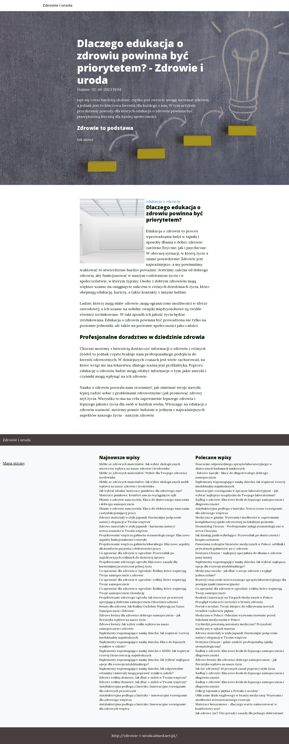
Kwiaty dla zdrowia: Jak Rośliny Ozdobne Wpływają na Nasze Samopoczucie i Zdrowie (141, 608)
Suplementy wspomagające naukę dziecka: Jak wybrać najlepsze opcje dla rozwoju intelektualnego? (144, 662)
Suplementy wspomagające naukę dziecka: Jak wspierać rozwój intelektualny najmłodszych (144, 635)
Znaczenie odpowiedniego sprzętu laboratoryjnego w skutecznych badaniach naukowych (233, 466)
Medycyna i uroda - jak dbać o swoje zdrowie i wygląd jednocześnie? (233, 573)
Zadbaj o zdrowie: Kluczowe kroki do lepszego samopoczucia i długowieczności (239, 502)
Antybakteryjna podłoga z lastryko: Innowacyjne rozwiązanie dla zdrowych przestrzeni (142, 689)
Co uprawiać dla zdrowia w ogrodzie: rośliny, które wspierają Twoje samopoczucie (142, 582)
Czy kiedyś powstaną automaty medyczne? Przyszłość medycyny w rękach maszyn (233, 626)
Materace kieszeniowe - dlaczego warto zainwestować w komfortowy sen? (236, 706)
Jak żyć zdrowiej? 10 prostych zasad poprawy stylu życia (235, 668)
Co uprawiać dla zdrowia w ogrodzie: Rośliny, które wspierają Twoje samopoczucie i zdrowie (142, 573)
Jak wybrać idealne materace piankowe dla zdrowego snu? (140, 491)
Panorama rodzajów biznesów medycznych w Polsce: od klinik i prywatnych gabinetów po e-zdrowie (240, 546)
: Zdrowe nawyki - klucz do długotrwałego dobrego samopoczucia (231, 475)
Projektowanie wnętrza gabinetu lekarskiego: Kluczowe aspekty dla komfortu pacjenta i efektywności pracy (144, 546)
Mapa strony (14, 463)
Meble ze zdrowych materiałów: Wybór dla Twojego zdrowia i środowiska (143, 475)
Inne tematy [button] (233, 6)
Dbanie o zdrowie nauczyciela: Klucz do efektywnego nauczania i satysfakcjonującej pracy (144, 511)
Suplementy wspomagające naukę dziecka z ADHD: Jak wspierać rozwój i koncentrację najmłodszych (144, 653)
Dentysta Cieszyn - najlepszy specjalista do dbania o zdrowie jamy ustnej (238, 555)
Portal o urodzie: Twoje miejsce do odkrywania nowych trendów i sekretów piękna (234, 608)
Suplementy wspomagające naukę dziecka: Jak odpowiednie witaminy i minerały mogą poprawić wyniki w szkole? (141, 671)
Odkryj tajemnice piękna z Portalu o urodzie (226, 691)
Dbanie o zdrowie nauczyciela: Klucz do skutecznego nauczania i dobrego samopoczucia (144, 502)
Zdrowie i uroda (60, 6)
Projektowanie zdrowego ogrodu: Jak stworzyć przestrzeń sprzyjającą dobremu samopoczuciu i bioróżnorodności (141, 600)
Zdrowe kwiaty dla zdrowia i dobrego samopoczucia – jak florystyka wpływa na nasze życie (140, 617)
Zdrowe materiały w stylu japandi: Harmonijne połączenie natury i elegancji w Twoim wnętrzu (140, 520)
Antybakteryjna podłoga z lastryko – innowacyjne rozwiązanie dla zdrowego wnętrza (143, 697)
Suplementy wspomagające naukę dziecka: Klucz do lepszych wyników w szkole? (142, 644)
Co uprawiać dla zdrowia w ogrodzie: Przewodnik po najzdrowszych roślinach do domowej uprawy (136, 555)
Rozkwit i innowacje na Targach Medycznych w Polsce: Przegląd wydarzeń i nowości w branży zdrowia (234, 600)
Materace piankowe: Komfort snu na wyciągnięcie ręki (137, 495)
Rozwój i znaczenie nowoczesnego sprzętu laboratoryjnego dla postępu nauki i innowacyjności (240, 582)
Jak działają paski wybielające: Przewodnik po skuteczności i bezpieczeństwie (237, 537)
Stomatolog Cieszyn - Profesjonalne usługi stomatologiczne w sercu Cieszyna (239, 528)
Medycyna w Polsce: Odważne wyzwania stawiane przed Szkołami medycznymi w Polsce (235, 617)
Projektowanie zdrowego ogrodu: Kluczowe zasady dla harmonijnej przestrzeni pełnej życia (138, 564)
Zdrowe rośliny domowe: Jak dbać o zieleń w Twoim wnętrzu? (143, 677)
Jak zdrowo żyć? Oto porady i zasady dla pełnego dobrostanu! (239, 713)
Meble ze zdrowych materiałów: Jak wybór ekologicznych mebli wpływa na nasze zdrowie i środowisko (144, 484)
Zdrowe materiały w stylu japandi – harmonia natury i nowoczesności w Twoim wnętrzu (137, 528)
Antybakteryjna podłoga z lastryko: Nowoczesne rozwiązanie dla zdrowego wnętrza (238, 511)
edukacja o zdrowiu (163, 201)
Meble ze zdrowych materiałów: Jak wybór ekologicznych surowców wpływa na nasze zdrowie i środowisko (139, 466)
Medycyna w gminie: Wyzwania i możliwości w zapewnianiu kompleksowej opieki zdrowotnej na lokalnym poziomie (237, 520)
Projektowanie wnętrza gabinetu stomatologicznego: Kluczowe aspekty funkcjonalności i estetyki (144, 537)
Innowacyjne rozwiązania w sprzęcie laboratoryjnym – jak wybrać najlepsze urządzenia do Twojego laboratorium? (236, 493)
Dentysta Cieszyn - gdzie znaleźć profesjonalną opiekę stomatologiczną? (234, 644)
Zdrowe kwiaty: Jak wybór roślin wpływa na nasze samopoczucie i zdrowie (134, 626)
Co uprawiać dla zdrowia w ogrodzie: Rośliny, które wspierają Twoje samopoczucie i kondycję (142, 591)
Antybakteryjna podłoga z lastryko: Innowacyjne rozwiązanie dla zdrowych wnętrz (142, 706)
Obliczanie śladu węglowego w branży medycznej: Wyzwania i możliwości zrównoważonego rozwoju (239, 697)
